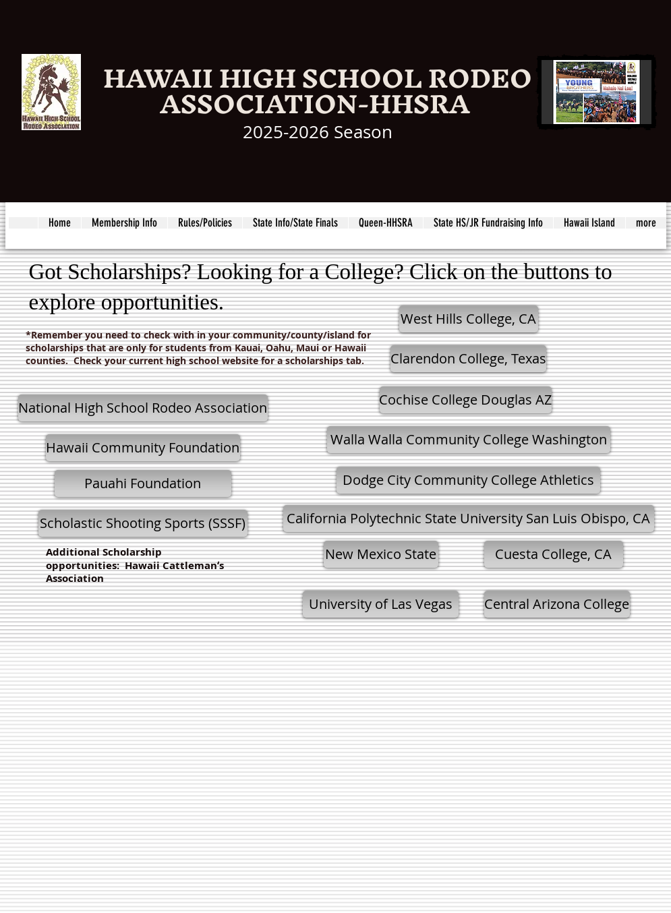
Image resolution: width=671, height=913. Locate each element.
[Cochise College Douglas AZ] (466, 399)
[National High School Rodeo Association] (143, 407)
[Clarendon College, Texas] (468, 358)
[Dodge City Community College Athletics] (468, 480)
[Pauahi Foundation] (143, 483)
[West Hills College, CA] (468, 318)
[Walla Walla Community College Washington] (468, 439)
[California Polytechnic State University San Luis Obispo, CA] (468, 518)
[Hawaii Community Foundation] (143, 447)
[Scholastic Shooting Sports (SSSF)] (142, 523)
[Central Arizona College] (557, 604)
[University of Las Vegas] (381, 604)
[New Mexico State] (381, 554)
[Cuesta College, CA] (553, 554)
